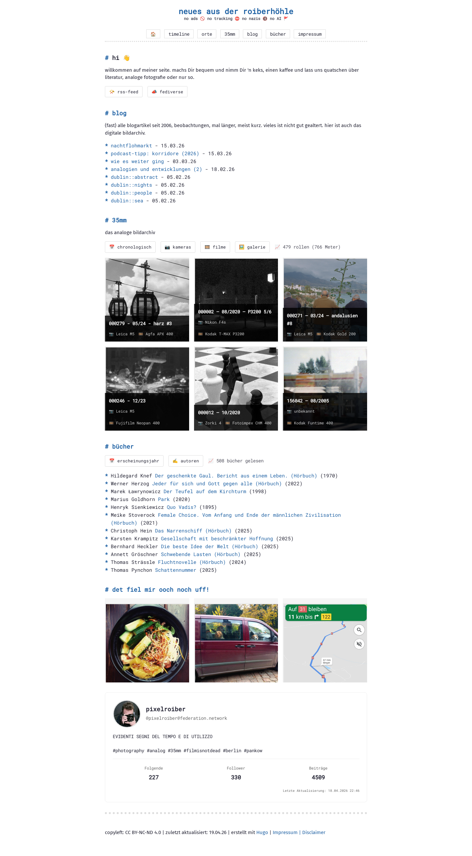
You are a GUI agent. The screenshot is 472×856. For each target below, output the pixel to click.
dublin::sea (127, 200)
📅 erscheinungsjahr (134, 461)
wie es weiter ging (137, 161)
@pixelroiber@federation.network (186, 718)
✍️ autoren (186, 461)
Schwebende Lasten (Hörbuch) (201, 554)
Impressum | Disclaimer (299, 833)
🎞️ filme (215, 247)
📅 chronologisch (130, 247)
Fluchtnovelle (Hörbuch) (192, 562)
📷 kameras (178, 247)
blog (252, 34)
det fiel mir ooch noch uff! (160, 590)
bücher (278, 34)
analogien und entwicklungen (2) (156, 169)
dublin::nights (131, 185)
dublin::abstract (134, 177)
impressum (310, 34)
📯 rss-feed (123, 92)
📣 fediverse (168, 92)
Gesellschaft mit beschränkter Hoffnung (217, 538)
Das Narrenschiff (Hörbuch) (193, 531)
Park (164, 499)
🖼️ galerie (253, 247)
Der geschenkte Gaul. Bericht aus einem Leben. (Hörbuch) (236, 476)
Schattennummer (175, 570)
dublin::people (131, 193)
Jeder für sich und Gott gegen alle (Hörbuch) (217, 483)
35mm (230, 34)
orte (207, 34)
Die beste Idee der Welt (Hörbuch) (209, 546)
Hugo (262, 833)
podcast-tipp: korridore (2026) (155, 153)
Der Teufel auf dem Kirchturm (205, 491)
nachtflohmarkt (131, 145)
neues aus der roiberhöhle (236, 11)
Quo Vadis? (181, 507)
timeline (178, 34)
